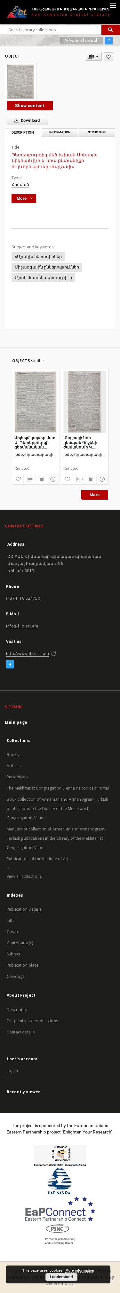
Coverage (16, 976)
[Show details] (52, 479)
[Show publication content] (41, 479)
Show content (29, 105)
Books (13, 754)
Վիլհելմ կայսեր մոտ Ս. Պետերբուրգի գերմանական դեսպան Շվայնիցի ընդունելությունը (34, 442)
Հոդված (20, 184)
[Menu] (112, 5)
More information (79, 1270)
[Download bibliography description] (29, 479)
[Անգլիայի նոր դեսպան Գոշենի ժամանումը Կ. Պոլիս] (85, 401)
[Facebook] (10, 664)
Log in (12, 1070)
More (95, 494)
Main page (16, 722)
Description (17, 1009)
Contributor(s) (20, 943)
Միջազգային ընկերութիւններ (47, 267)
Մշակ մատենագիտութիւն (43, 277)
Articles (13, 765)
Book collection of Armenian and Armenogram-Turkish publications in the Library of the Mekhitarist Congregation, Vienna (57, 809)
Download (26, 120)
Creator (14, 931)
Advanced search (81, 40)
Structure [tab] (97, 132)
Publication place (23, 965)
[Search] (110, 30)
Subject (13, 954)
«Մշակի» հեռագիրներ (38, 256)
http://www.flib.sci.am (27, 653)
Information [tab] (59, 132)
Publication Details (24, 909)
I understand (61, 1277)
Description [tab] (23, 132)
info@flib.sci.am (22, 626)
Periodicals (17, 777)
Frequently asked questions (32, 1021)
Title (11, 920)
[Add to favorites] (108, 56)
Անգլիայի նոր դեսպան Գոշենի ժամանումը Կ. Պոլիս (80, 442)
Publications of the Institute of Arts (39, 858)
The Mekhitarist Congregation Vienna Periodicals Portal (58, 788)
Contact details (21, 1032)
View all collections (24, 876)
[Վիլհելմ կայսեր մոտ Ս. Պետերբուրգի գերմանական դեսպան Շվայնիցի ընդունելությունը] (36, 401)
